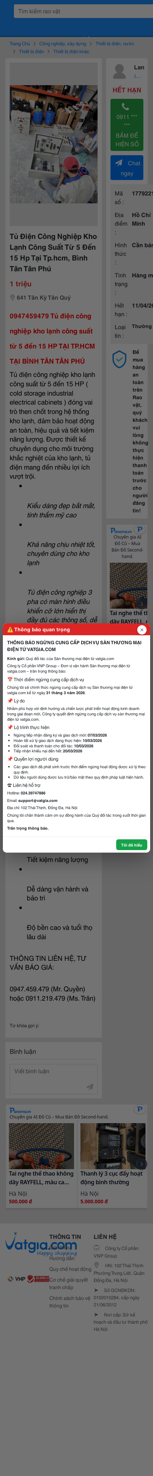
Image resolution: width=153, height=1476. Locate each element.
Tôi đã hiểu (131, 845)
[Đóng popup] (142, 630)
